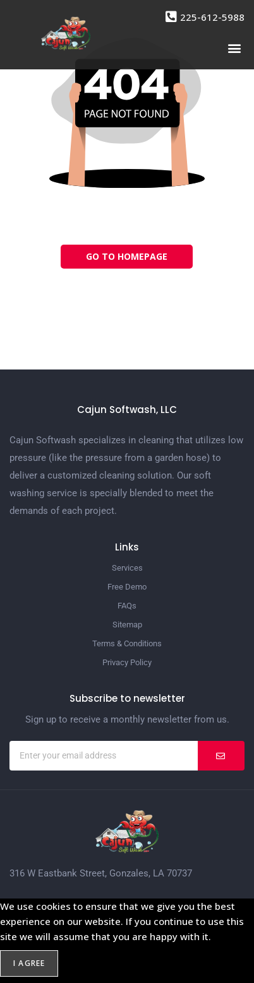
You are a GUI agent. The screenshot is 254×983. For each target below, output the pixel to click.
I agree (29, 963)
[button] (234, 47)
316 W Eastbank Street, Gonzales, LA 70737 (100, 873)
